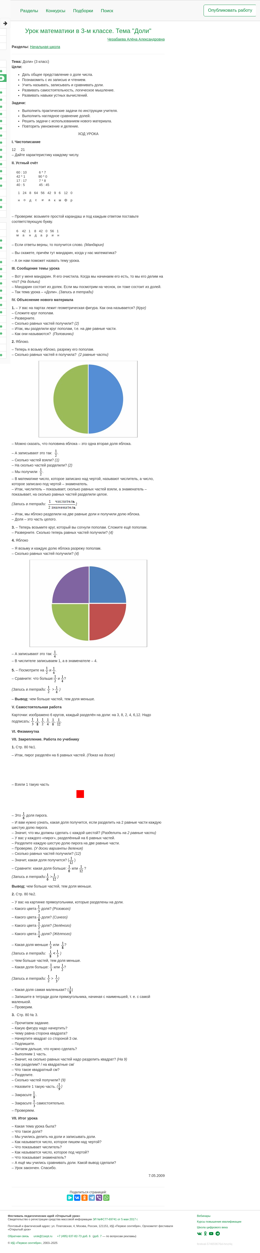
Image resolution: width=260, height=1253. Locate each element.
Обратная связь (18, 1236)
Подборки (83, 10)
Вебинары (204, 1215)
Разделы (29, 10)
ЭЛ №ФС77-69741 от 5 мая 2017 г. (115, 1219)
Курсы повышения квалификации (219, 1221)
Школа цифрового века (212, 1227)
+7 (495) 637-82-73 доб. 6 (73, 1236)
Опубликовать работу (230, 10)
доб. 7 (98, 1236)
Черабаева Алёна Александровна (136, 39)
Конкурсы (55, 10)
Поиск (107, 10)
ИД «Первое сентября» (26, 1242)
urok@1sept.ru (43, 1236)
